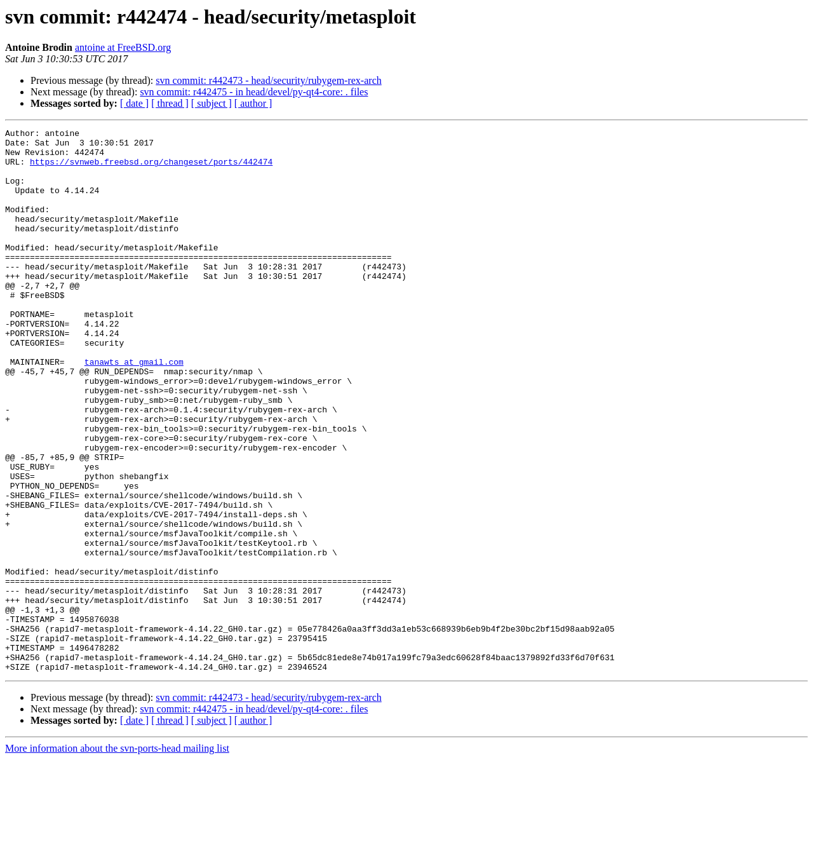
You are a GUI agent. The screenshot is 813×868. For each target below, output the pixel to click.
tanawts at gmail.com (134, 409)
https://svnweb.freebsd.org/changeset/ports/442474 (151, 169)
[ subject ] (211, 103)
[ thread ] (170, 103)
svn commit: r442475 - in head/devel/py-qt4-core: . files (254, 91)
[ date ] (134, 103)
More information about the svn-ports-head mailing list (117, 856)
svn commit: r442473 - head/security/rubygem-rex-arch (268, 80)
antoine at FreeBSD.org (123, 47)
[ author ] (253, 103)
